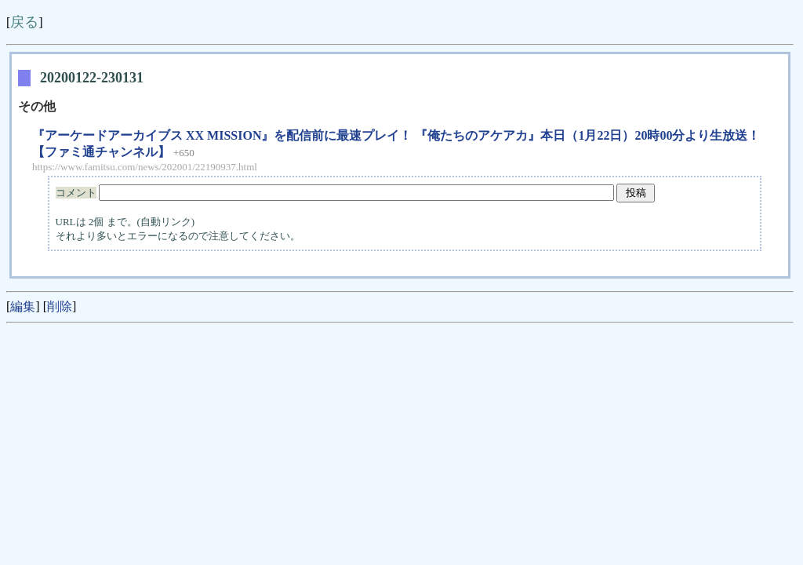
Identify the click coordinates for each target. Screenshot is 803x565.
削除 (59, 306)
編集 (22, 306)
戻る (24, 22)
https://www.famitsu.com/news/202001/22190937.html (144, 167)
